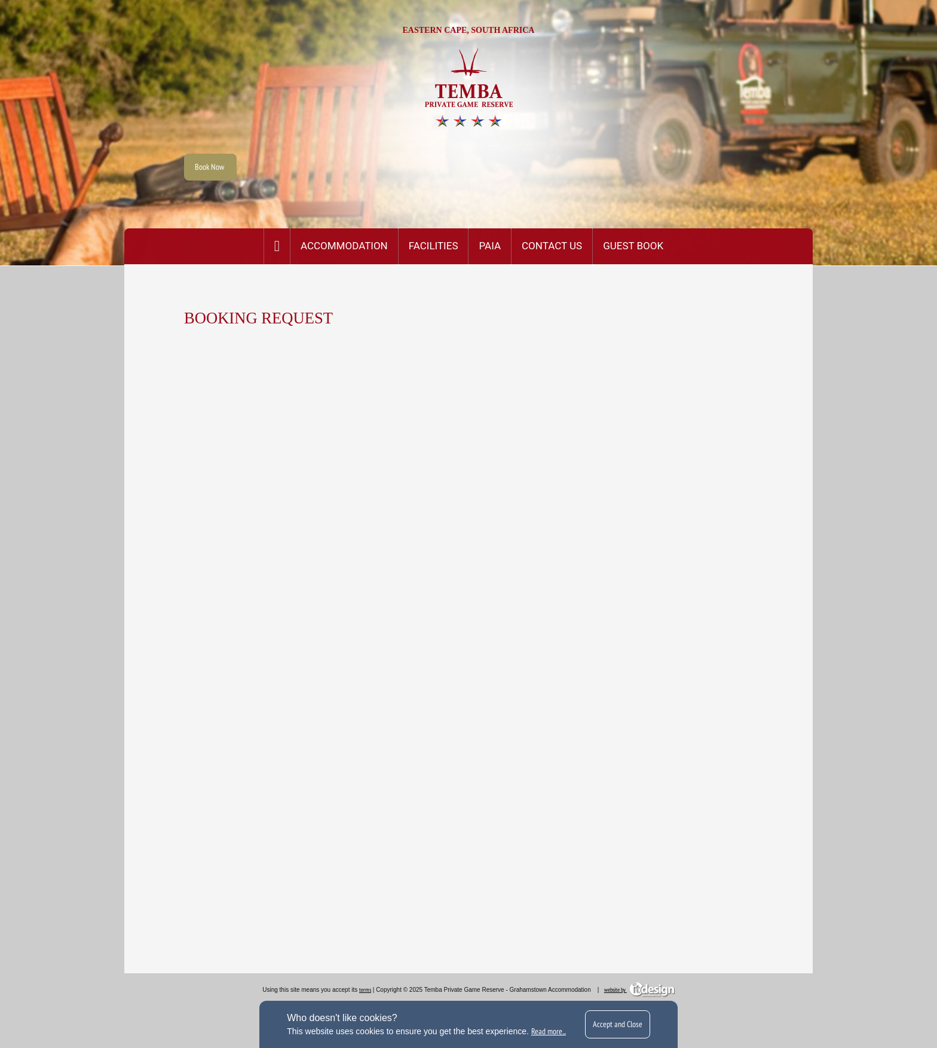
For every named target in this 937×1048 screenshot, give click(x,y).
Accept (617, 1024)
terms (365, 990)
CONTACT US (552, 246)
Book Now (210, 166)
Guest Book (633, 246)
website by (639, 990)
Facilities (433, 246)
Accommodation (344, 246)
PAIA (490, 246)
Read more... (548, 1031)
